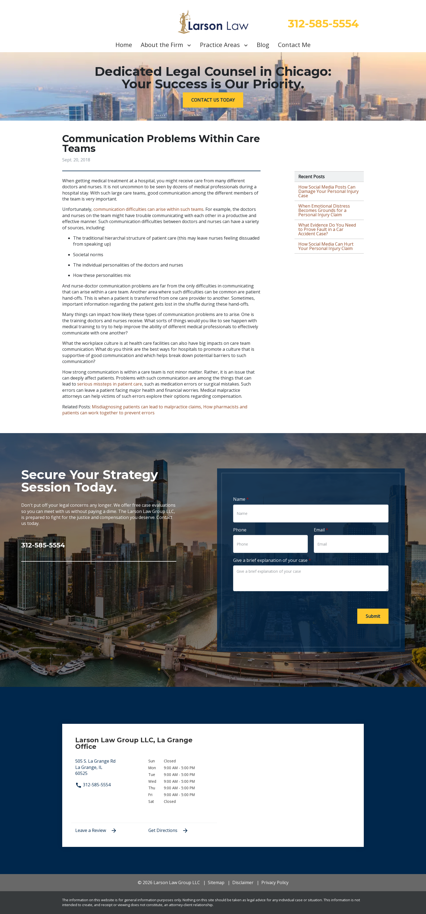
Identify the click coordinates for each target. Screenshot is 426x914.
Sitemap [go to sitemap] (216, 882)
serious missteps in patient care (109, 384)
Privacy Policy (275, 882)
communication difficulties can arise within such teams (148, 209)
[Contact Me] (294, 44)
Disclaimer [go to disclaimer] (242, 882)
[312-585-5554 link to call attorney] (323, 23)
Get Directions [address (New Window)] (168, 830)
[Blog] (263, 44)
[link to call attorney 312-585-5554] (98, 543)
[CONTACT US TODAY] (213, 100)
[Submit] (373, 616)
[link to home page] (213, 22)
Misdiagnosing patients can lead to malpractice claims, (147, 407)
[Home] (123, 44)
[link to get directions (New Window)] (107, 769)
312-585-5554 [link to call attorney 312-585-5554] (93, 785)
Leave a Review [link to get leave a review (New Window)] (96, 830)
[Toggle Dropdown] (190, 44)
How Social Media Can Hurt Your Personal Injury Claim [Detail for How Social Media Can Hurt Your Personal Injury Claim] (325, 246)
